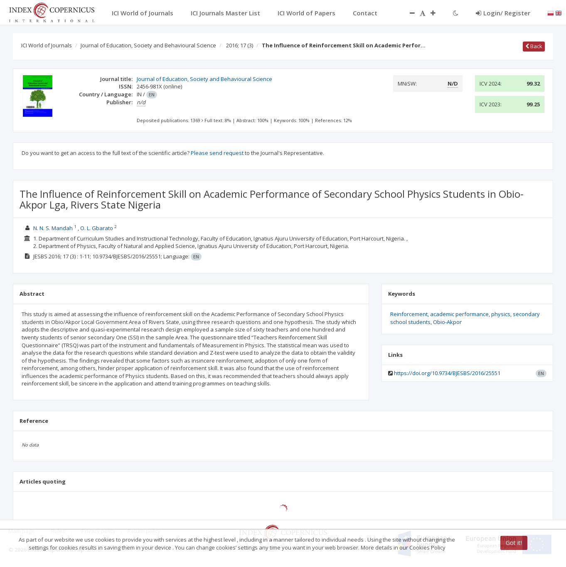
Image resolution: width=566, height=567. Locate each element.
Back (533, 46)
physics (500, 314)
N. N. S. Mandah (53, 228)
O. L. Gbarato (96, 228)
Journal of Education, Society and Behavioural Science (148, 45)
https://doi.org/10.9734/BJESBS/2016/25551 (447, 373)
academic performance (459, 314)
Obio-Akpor (447, 322)
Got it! (514, 543)
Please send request (217, 153)
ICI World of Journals (46, 45)
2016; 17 (239, 45)
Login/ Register (503, 13)
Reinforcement (409, 314)
